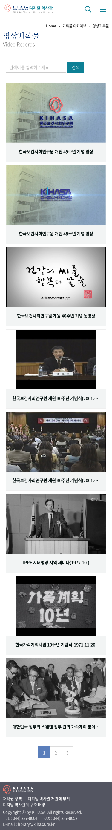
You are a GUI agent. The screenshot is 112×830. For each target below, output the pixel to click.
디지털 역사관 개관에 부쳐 (49, 798)
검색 (75, 67)
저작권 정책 (12, 798)
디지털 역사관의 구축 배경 (24, 804)
